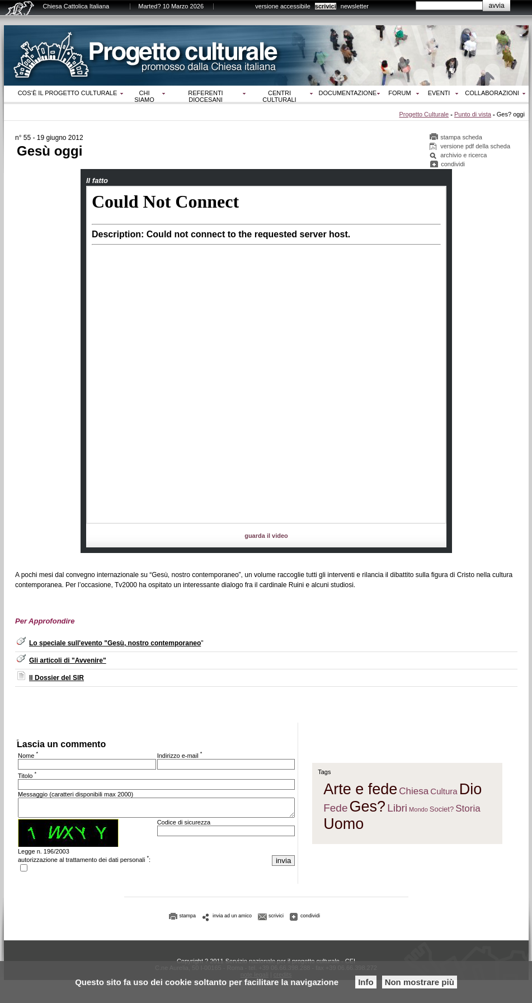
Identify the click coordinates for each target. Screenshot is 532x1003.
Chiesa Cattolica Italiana (76, 6)
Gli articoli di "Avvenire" (67, 660)
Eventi (439, 93)
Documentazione (348, 93)
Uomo (343, 825)
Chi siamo (144, 96)
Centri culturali (279, 96)
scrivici (325, 6)
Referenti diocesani (205, 96)
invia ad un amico (232, 919)
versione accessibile (282, 6)
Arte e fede (360, 790)
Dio (470, 790)
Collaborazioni (492, 93)
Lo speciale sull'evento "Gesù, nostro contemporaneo (115, 643)
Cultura (443, 793)
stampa (188, 919)
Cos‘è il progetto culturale (67, 93)
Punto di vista (472, 114)
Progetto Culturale (424, 114)
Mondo (418, 811)
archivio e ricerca (463, 155)
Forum (399, 93)
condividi (453, 164)
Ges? (368, 808)
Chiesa (414, 793)
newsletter (355, 6)
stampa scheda (461, 137)
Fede (335, 809)
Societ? (442, 811)
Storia (467, 810)
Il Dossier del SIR (56, 678)
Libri (397, 809)
